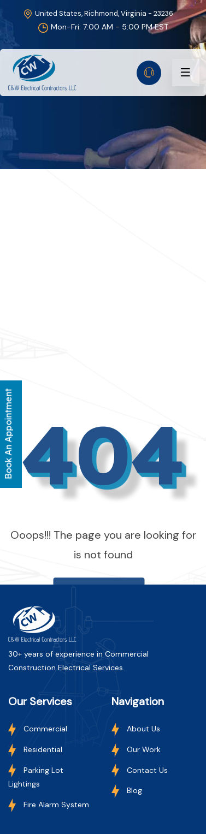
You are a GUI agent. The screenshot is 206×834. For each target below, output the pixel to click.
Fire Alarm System (48, 804)
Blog (126, 790)
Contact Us (139, 770)
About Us (135, 729)
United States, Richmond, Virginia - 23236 (97, 13)
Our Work (136, 749)
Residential (35, 749)
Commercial (37, 729)
